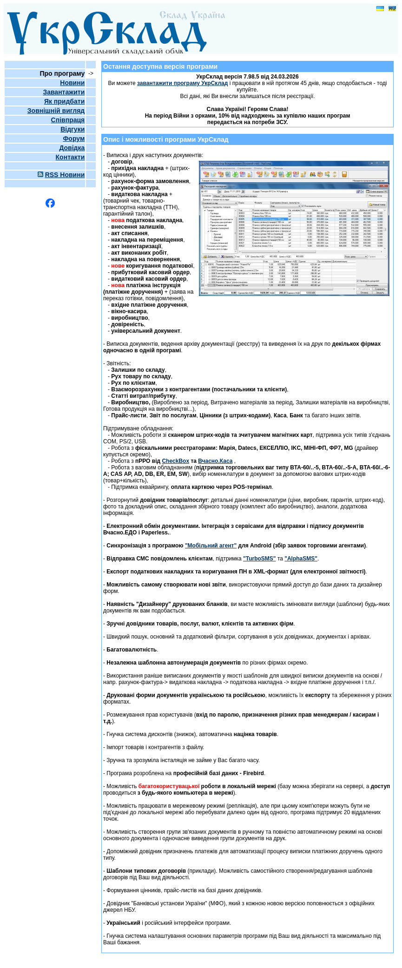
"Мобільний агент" (211, 545)
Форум (74, 138)
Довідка (72, 147)
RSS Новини (65, 174)
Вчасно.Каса (215, 461)
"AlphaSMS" (300, 558)
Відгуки (72, 129)
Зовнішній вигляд (56, 110)
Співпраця (68, 120)
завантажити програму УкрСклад (182, 83)
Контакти (70, 157)
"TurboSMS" (259, 558)
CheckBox (175, 461)
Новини (72, 82)
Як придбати (64, 101)
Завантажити (64, 92)
